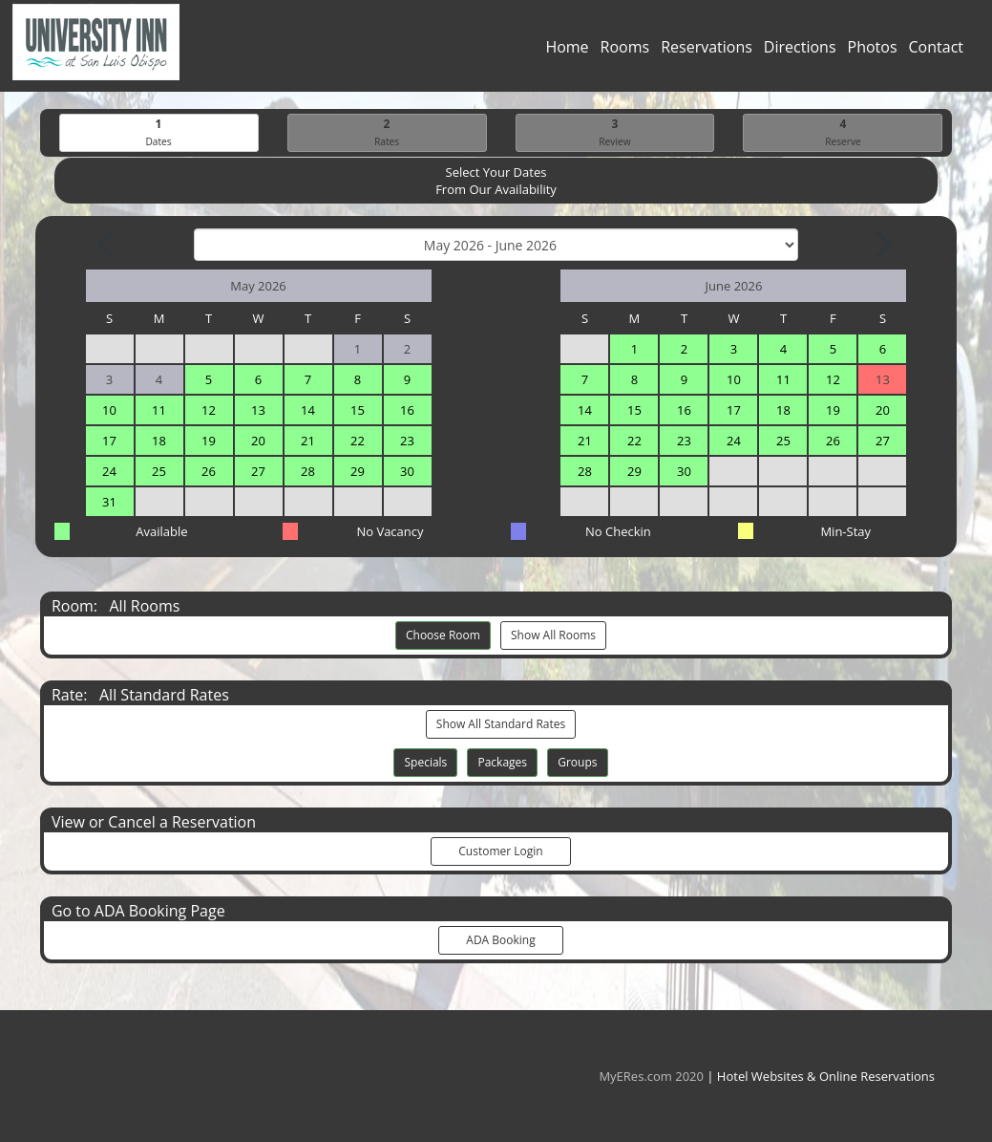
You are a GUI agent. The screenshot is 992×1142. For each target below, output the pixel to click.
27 (258, 472)
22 (357, 441)
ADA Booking (501, 941)
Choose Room (443, 636)
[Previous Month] (107, 245)
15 (357, 411)
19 (208, 441)
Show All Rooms (553, 636)
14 (308, 411)
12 (208, 411)
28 (308, 472)
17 (109, 441)
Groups (577, 763)
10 (109, 411)
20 (258, 441)
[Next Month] (882, 245)
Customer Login (501, 852)
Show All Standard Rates (500, 725)
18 (159, 441)
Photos (872, 51)
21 (308, 441)
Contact (936, 51)
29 (357, 472)
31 (109, 502)
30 (407, 472)
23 (407, 441)
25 (159, 472)
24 (109, 472)
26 (208, 472)
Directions (800, 51)
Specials (425, 763)
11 (159, 411)
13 (258, 411)
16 (407, 411)
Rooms (625, 51)
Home (566, 51)
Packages (502, 763)
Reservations (706, 51)
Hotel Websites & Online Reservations (826, 1076)
